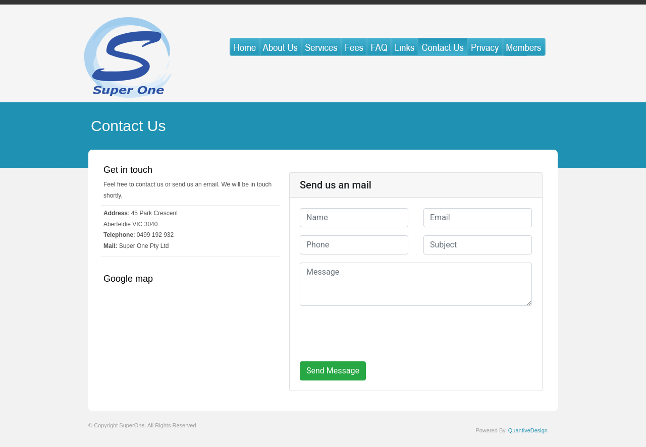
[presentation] (376, 333)
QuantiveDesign (528, 430)
